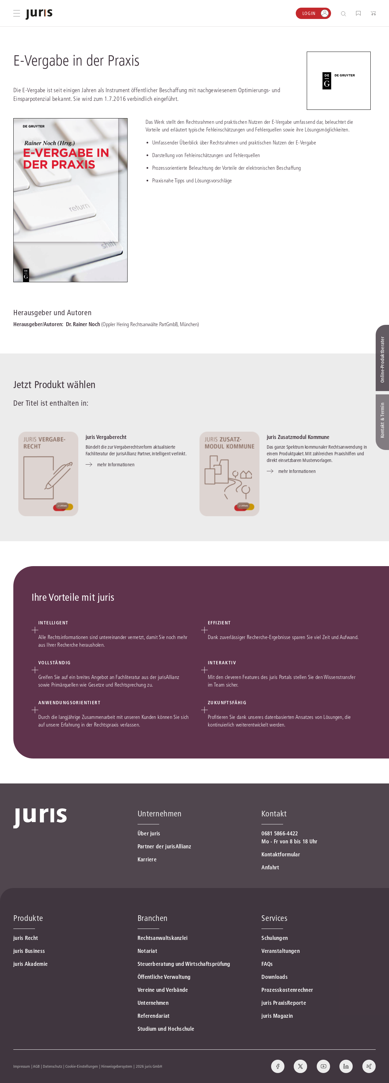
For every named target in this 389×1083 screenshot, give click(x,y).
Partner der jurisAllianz (164, 846)
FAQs (267, 964)
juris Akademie (30, 964)
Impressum (21, 1066)
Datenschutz (52, 1066)
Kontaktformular (280, 854)
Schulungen (274, 938)
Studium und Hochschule (166, 1028)
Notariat (147, 951)
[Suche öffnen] (345, 13)
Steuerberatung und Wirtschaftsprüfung (184, 964)
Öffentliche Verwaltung (164, 977)
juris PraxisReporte (283, 1002)
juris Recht (25, 938)
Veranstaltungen (280, 951)
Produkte (28, 918)
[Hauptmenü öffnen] (16, 13)
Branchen (153, 918)
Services (274, 918)
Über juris (149, 833)
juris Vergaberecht (106, 437)
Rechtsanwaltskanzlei (163, 938)
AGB (36, 1066)
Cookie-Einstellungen (81, 1066)
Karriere (147, 859)
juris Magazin (277, 1015)
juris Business (29, 951)
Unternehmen (153, 1002)
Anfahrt (270, 867)
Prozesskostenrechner (287, 989)
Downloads (274, 977)
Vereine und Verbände (163, 989)
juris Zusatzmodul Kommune (298, 437)
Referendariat (154, 1015)
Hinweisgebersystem (116, 1066)
